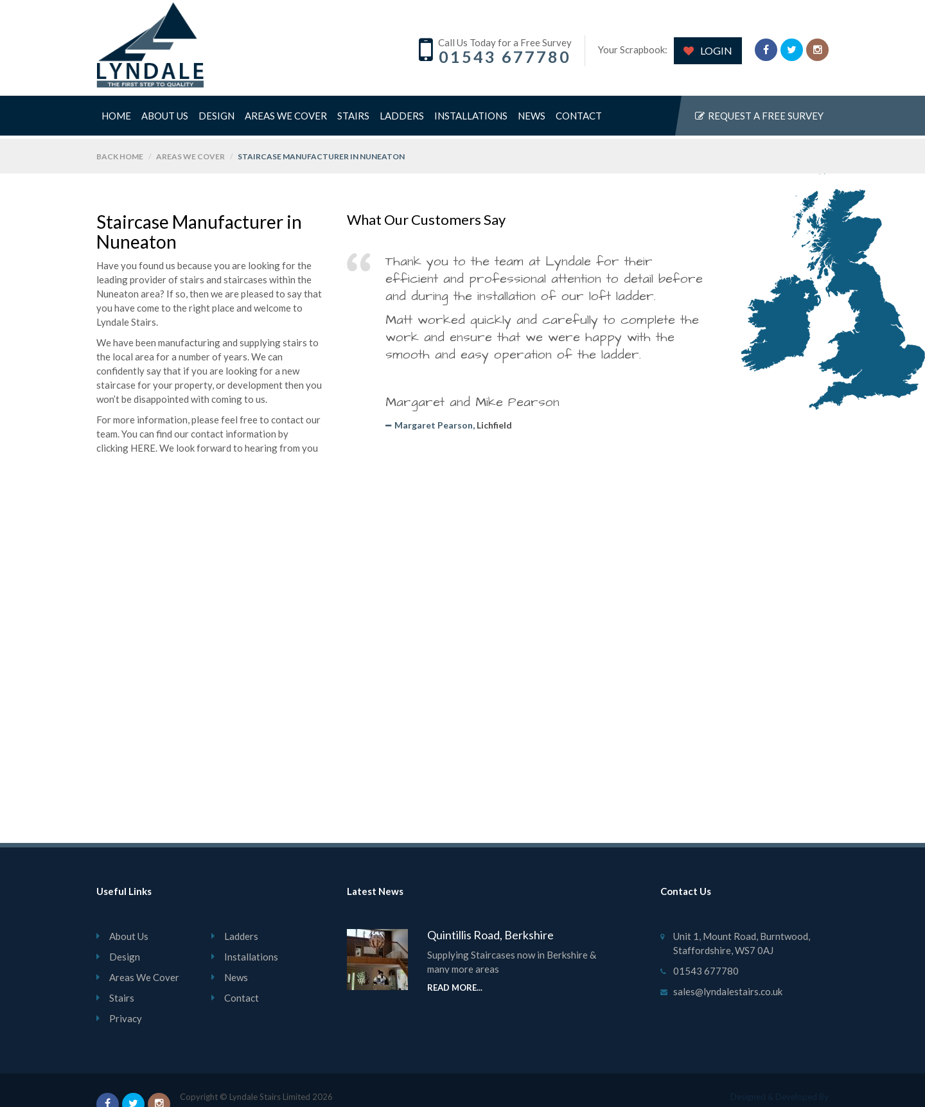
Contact (579, 120)
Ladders (241, 936)
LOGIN (707, 50)
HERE (142, 448)
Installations (470, 120)
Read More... (454, 987)
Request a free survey (759, 120)
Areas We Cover (286, 120)
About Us (164, 120)
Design (216, 120)
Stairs (121, 998)
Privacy (125, 1018)
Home (116, 120)
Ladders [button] (402, 120)
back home (119, 156)
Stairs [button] (353, 120)
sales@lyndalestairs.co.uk (727, 991)
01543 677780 (505, 56)
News (531, 120)
